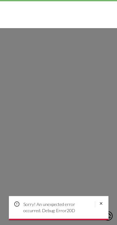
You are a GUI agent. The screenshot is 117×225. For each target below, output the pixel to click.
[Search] (92, 9)
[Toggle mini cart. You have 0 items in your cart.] (107, 9)
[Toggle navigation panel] (9, 9)
